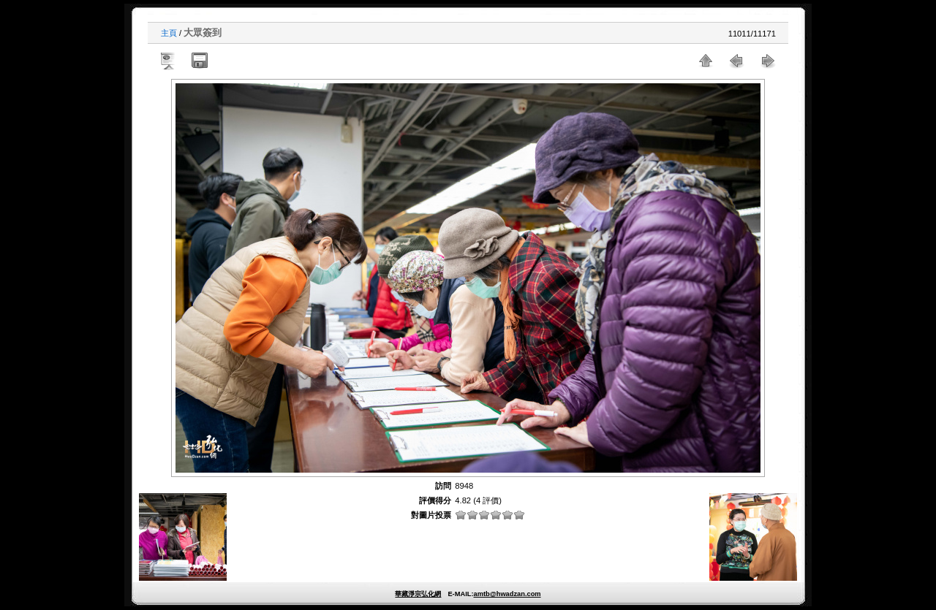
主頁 (169, 32)
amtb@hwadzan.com (506, 594)
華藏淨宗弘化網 (418, 594)
